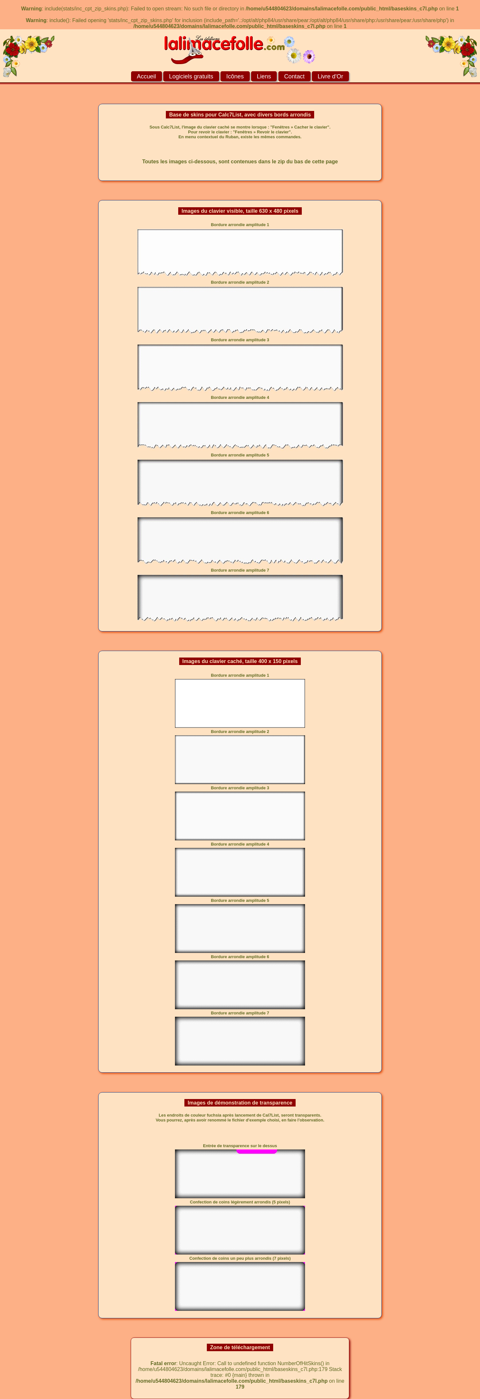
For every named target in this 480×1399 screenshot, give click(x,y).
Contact (294, 76)
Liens (264, 76)
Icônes (235, 76)
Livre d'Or (330, 76)
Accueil (146, 76)
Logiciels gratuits (191, 76)
